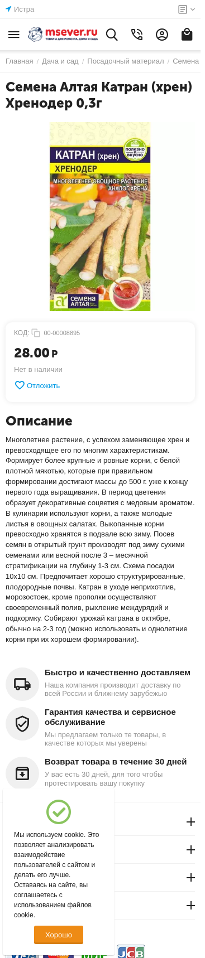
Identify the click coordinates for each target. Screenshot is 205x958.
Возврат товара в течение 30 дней (116, 761)
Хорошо (58, 935)
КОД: (21, 333)
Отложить (37, 385)
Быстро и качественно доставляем (117, 672)
